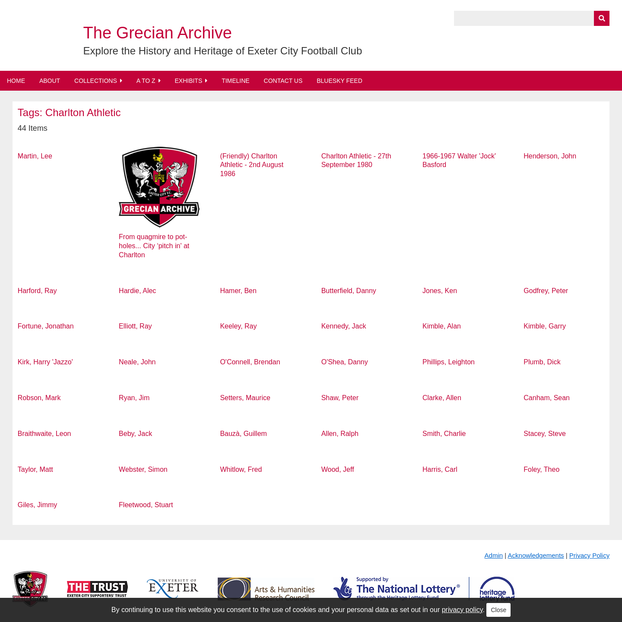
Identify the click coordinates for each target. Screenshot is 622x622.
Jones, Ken (439, 290)
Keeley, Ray (238, 326)
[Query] (531, 18)
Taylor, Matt (35, 469)
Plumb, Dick (542, 362)
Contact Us (283, 80)
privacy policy (462, 609)
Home (16, 80)
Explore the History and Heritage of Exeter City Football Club (222, 51)
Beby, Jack (135, 433)
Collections (95, 80)
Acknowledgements (536, 555)
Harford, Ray (37, 290)
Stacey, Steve (545, 433)
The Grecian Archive (157, 33)
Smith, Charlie (444, 433)
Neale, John (137, 362)
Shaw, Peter (340, 397)
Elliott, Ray (135, 326)
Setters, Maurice (245, 397)
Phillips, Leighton (448, 362)
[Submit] (601, 18)
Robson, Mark (39, 397)
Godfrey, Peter (546, 290)
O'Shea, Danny (344, 362)
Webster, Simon (143, 469)
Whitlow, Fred (241, 469)
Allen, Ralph (340, 433)
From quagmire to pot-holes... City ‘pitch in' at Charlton (154, 246)
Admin (494, 555)
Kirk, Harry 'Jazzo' (45, 362)
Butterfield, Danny (348, 290)
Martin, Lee (35, 156)
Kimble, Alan (441, 326)
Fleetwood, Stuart (146, 504)
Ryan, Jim (134, 397)
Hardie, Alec (137, 290)
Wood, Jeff (337, 469)
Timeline (236, 80)
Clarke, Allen (441, 397)
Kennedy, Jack (343, 326)
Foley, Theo (541, 469)
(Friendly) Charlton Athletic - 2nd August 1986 (251, 165)
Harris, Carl (439, 469)
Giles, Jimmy (37, 504)
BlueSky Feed (339, 80)
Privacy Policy (589, 555)
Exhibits (188, 80)
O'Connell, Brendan (250, 362)
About (49, 80)
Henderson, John (550, 156)
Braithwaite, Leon (44, 433)
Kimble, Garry (545, 326)
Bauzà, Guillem (243, 433)
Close (498, 609)
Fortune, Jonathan (46, 326)
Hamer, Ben (238, 290)
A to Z (146, 80)
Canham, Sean (547, 397)
